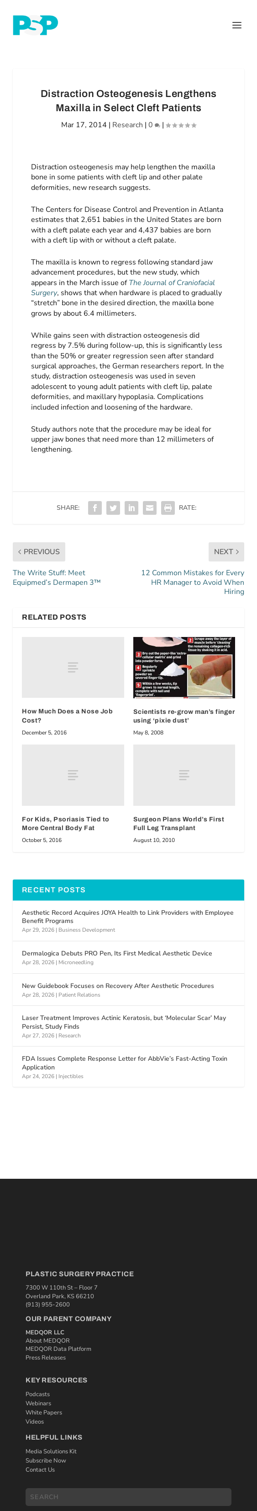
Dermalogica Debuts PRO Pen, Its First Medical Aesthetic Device (117, 953)
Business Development (86, 930)
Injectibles (71, 1076)
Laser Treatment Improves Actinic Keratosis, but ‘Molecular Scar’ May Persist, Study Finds (124, 1022)
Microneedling (76, 962)
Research (127, 125)
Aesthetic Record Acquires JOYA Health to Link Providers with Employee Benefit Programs (128, 916)
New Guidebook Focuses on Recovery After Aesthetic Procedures (118, 986)
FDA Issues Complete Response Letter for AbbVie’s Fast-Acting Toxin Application (124, 1062)
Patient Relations (79, 994)
